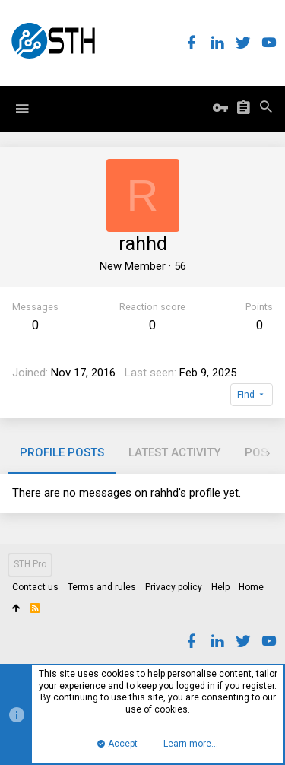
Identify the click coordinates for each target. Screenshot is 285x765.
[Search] (266, 108)
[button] (22, 108)
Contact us (35, 587)
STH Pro (30, 564)
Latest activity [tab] (174, 452)
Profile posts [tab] (62, 452)
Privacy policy (173, 587)
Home (251, 587)
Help (220, 587)
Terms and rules (102, 587)
